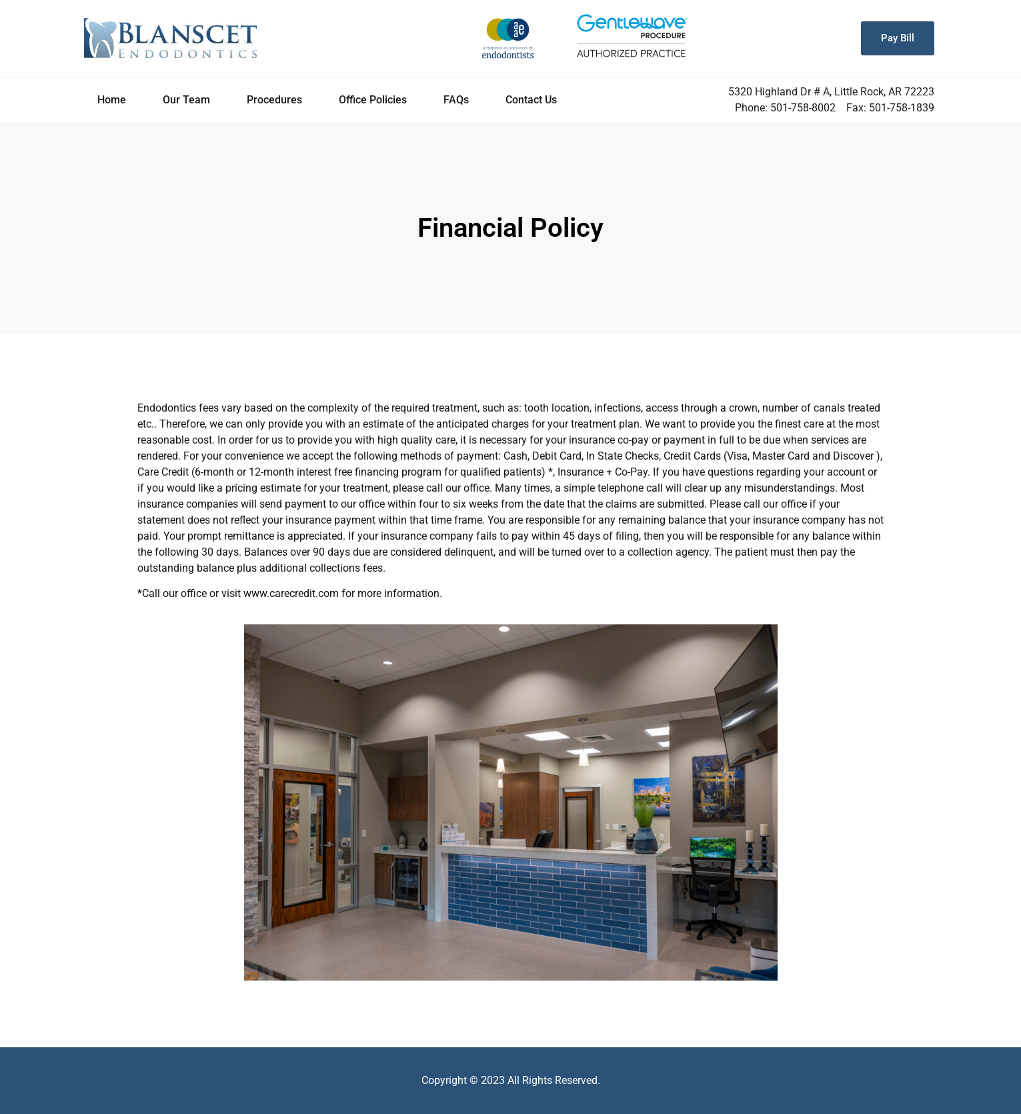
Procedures (274, 99)
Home (111, 99)
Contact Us (531, 99)
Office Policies (373, 99)
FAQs (456, 99)
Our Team (186, 99)
